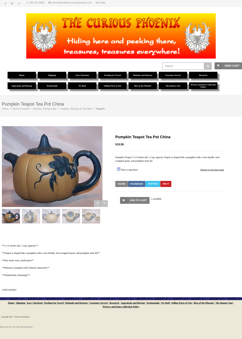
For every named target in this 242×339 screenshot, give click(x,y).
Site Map (100, 2)
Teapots (100, 108)
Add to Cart (138, 200)
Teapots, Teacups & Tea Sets (76, 108)
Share (122, 184)
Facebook (136, 184)
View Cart (231, 65)
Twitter (153, 184)
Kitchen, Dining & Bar (45, 108)
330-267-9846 (36, 2)
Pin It (166, 184)
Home (5, 108)
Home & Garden (21, 108)
